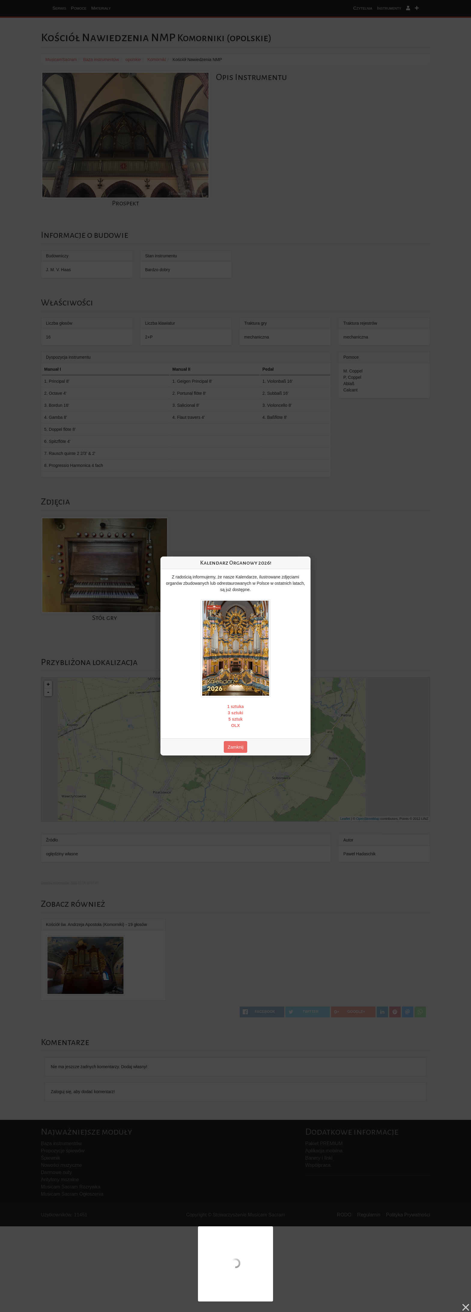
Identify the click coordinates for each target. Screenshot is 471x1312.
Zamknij (236, 746)
